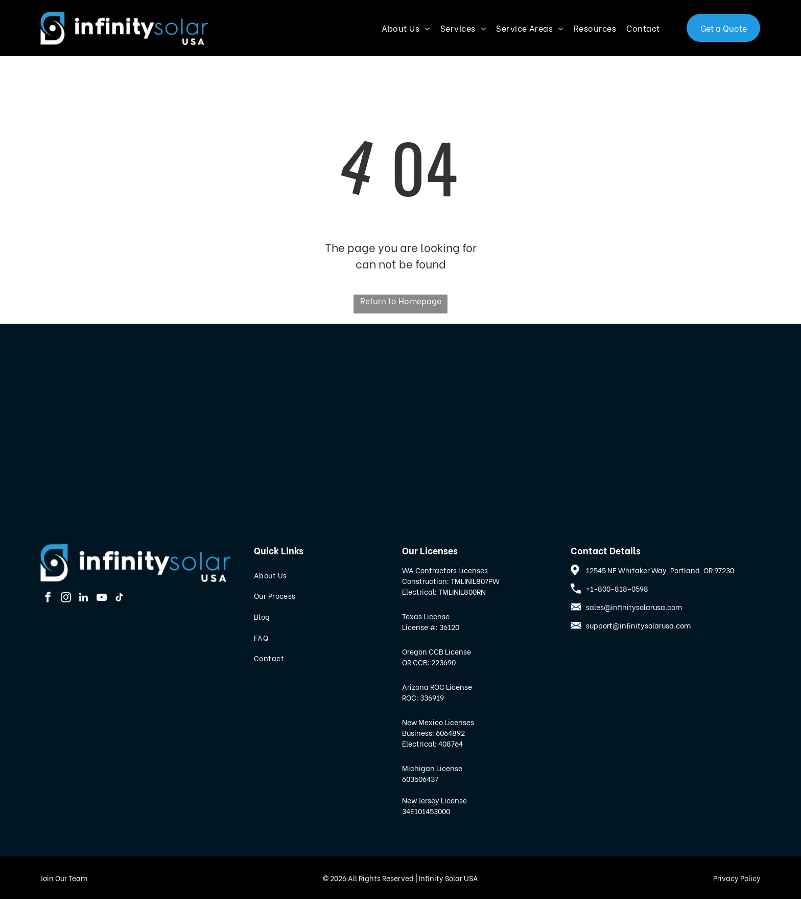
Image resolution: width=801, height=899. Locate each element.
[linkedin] (83, 599)
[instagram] (66, 599)
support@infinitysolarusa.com (638, 625)
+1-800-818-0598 (617, 588)
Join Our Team (63, 877)
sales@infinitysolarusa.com (634, 606)
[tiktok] (119, 599)
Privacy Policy (737, 877)
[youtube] (101, 599)
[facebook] (48, 599)
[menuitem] (411, 27)
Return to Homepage (400, 300)
